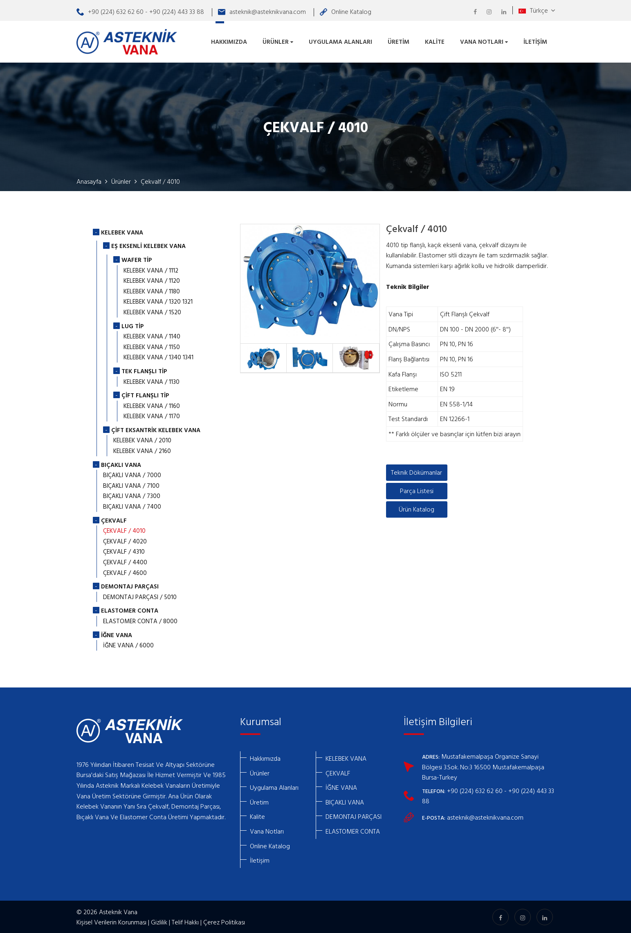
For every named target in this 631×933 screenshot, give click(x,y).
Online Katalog (345, 11)
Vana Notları (484, 41)
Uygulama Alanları (340, 41)
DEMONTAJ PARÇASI (354, 815)
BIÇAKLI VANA (345, 801)
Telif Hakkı (185, 921)
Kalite (435, 41)
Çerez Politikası (224, 921)
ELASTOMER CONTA (353, 830)
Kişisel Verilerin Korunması (111, 921)
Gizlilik (159, 921)
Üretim (398, 41)
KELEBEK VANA (346, 757)
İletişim (535, 41)
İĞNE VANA (341, 786)
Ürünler (278, 41)
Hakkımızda (229, 41)
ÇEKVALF (338, 772)
